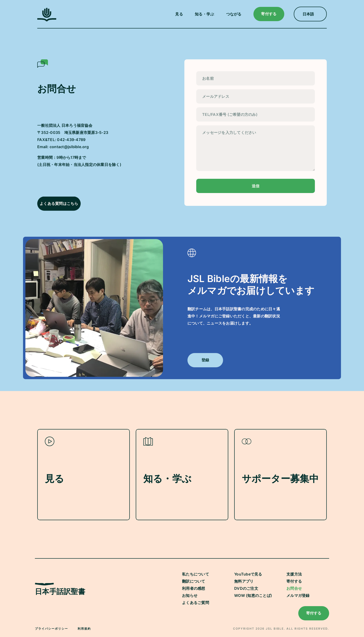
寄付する (294, 581)
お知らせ (189, 595)
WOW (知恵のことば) (253, 595)
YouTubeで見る (248, 574)
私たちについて (195, 574)
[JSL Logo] (46, 20)
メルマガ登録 (298, 595)
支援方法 (294, 574)
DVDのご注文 (246, 588)
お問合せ (294, 588)
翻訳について (193, 581)
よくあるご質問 (195, 602)
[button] (180, 14)
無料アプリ (243, 581)
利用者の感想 (193, 588)
